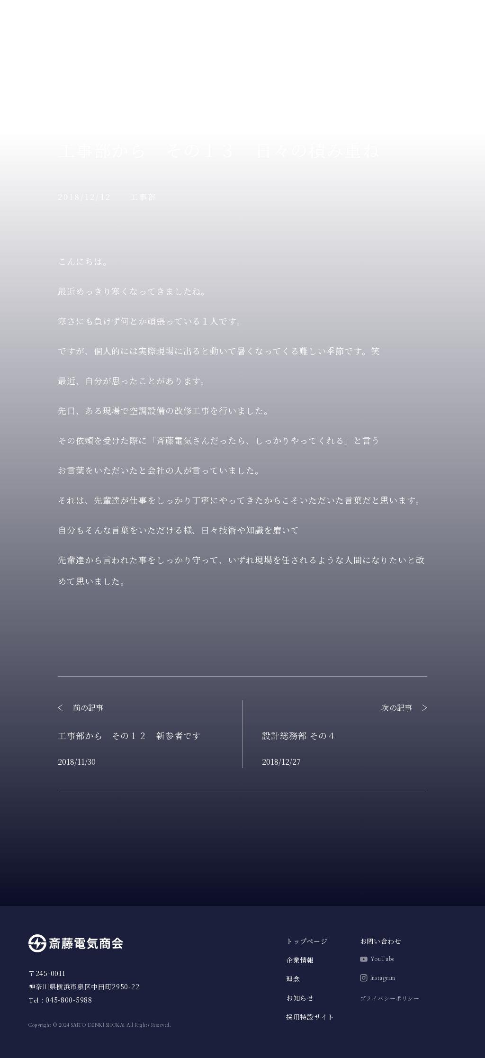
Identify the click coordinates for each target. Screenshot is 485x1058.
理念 (31, 78)
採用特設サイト (443, 22)
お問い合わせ (381, 941)
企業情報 (39, 100)
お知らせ (39, 122)
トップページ (47, 56)
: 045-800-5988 (60, 1000)
